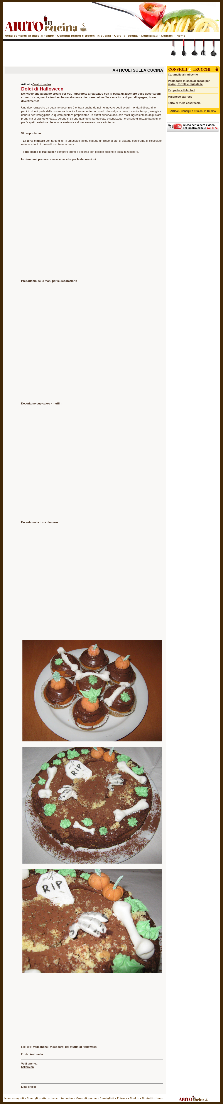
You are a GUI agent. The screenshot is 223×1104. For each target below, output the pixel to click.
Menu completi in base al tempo (29, 35)
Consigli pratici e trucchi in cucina (84, 35)
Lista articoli (29, 1086)
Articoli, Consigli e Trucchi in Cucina (193, 111)
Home (181, 35)
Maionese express (180, 96)
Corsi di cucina (126, 35)
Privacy (122, 1098)
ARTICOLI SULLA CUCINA (138, 70)
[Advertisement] (83, 54)
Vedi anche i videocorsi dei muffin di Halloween (65, 1046)
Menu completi (14, 1098)
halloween (27, 1067)
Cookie (134, 1098)
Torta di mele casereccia (184, 103)
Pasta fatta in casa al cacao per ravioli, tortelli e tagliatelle (189, 82)
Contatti (167, 35)
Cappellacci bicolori (181, 90)
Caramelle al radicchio (183, 74)
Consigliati (149, 35)
